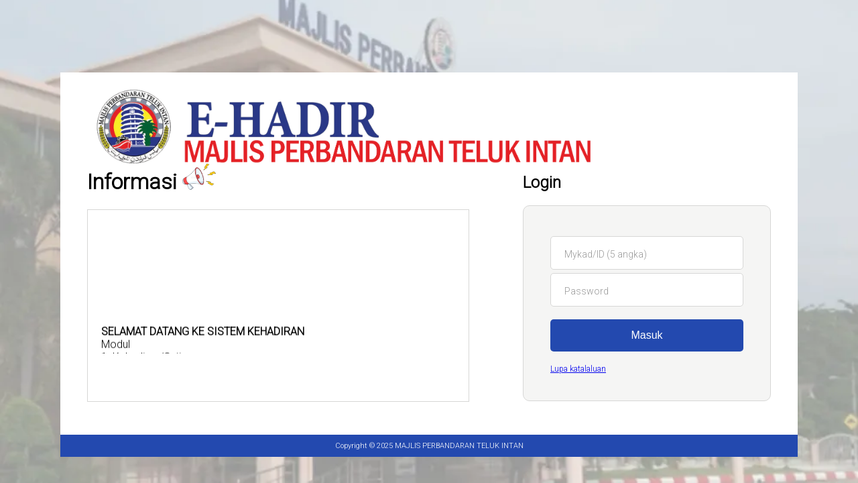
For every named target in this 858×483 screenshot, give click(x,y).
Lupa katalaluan (578, 369)
